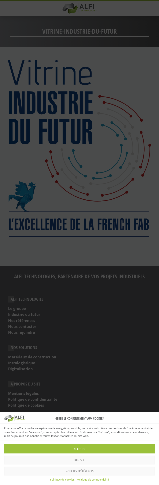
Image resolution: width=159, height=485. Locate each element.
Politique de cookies (62, 479)
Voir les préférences (79, 471)
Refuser (79, 460)
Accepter (79, 449)
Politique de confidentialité (93, 479)
